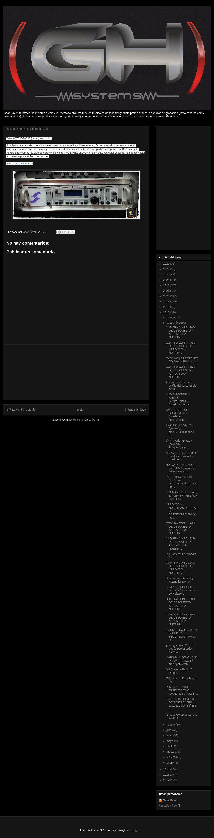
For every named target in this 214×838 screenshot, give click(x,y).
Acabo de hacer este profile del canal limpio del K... (181, 386)
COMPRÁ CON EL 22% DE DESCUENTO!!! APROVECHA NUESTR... (180, 543)
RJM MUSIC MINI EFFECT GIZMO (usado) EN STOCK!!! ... (182, 690)
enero (170, 762)
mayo (170, 741)
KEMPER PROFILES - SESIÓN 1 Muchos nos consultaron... (181, 590)
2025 (166, 269)
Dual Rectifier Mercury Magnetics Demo (179, 580)
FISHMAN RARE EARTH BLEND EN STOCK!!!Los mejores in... (181, 634)
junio (169, 735)
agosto (171, 724)
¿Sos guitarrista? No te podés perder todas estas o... (180, 649)
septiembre (173, 322)
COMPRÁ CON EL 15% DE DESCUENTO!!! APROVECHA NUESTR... (180, 371)
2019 (166, 301)
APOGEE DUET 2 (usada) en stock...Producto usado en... (182, 456)
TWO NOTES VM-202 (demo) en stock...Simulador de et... (180, 430)
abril (169, 746)
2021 (166, 290)
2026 (166, 263)
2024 (166, 274)
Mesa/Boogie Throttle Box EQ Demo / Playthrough (182, 359)
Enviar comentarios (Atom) (84, 419)
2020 (166, 296)
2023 (166, 279)
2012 (166, 780)
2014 (166, 769)
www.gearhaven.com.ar (19, 163)
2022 (166, 285)
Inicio (80, 409)
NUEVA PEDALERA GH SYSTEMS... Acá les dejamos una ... (180, 468)
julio (169, 730)
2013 (166, 774)
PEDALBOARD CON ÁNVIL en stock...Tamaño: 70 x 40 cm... (182, 481)
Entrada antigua (135, 409)
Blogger (135, 830)
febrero (171, 757)
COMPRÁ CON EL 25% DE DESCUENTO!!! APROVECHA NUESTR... (180, 567)
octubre (171, 317)
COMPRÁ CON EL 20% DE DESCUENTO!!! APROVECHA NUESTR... (180, 332)
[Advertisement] (76, 372)
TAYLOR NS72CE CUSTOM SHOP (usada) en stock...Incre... (177, 414)
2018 (166, 307)
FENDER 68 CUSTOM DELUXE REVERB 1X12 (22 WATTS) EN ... (181, 704)
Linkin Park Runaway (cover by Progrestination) (179, 444)
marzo (170, 751)
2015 (166, 312)
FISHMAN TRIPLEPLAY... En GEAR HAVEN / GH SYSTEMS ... (182, 496)
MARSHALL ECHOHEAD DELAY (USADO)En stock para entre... (181, 661)
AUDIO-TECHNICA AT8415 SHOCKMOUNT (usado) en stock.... (179, 399)
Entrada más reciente (21, 409)
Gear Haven (170, 800)
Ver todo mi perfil (169, 805)
